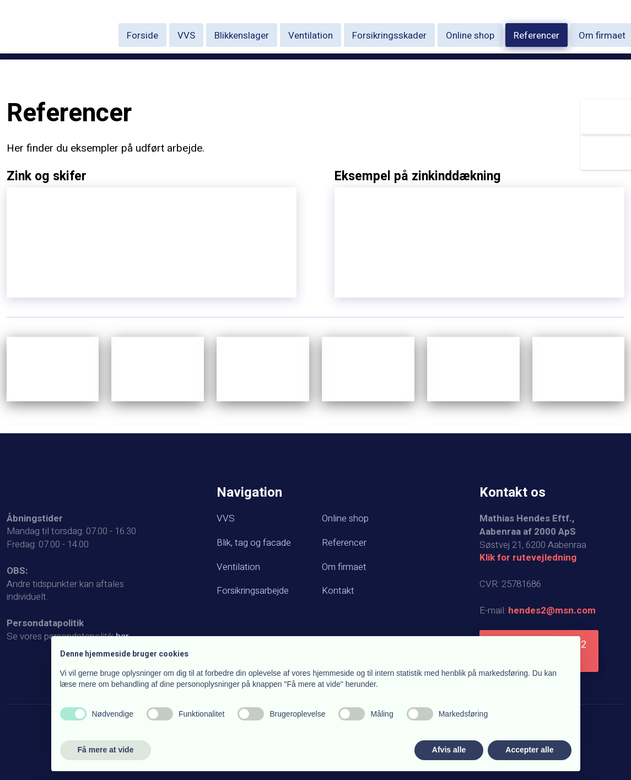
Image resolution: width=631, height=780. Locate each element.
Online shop (470, 35)
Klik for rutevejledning (527, 557)
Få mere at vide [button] (106, 749)
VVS (186, 35)
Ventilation (310, 35)
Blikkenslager (241, 35)
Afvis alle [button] (449, 749)
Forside (142, 35)
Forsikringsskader (389, 35)
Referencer (536, 35)
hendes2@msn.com (552, 610)
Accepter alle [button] (529, 749)
